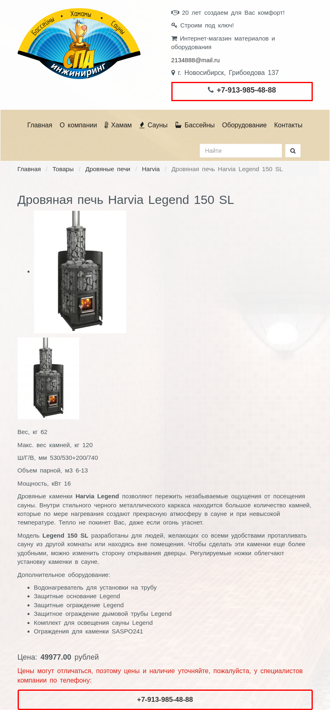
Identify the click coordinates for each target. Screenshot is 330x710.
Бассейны (195, 125)
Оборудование (244, 125)
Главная (39, 125)
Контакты (288, 125)
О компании (78, 125)
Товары (63, 168)
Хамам (118, 125)
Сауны (153, 125)
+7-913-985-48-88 (246, 90)
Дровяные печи (107, 168)
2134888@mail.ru (195, 60)
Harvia (150, 168)
